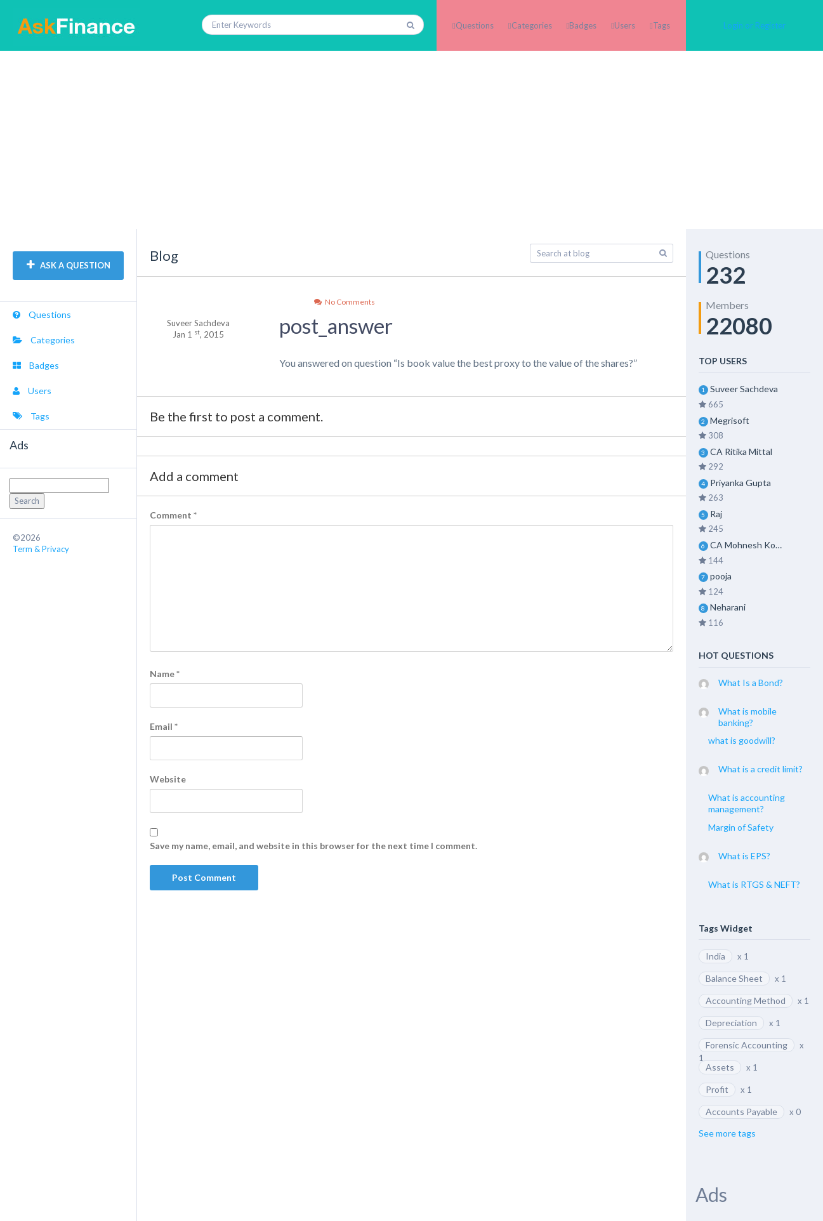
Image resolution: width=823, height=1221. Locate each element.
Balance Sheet (734, 978)
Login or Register (754, 25)
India (715, 956)
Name (165, 673)
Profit (717, 1089)
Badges (582, 25)
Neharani (728, 607)
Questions (475, 25)
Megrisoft (729, 420)
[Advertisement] (412, 139)
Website (168, 779)
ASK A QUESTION (68, 265)
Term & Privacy (41, 549)
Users (624, 25)
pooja (721, 576)
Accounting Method (746, 1000)
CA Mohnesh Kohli (746, 544)
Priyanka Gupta (740, 482)
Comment (173, 515)
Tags (661, 25)
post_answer (336, 325)
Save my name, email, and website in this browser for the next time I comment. (313, 845)
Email (164, 726)
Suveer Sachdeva (744, 388)
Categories (531, 25)
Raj (716, 513)
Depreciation (731, 1022)
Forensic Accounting (746, 1045)
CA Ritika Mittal (741, 451)
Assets (720, 1067)
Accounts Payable (741, 1111)
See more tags (727, 1133)
